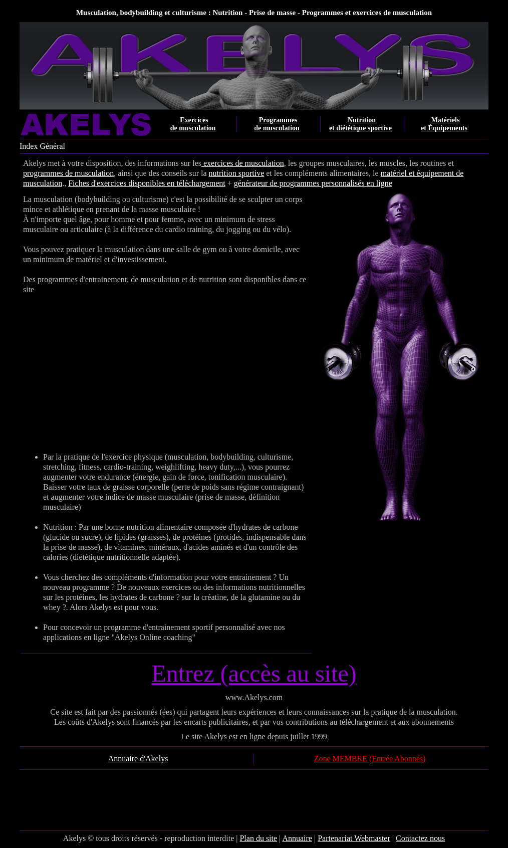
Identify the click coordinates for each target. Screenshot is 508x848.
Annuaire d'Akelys (138, 758)
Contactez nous (420, 838)
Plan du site (258, 838)
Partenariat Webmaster (354, 838)
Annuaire (297, 838)
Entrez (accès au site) (253, 673)
